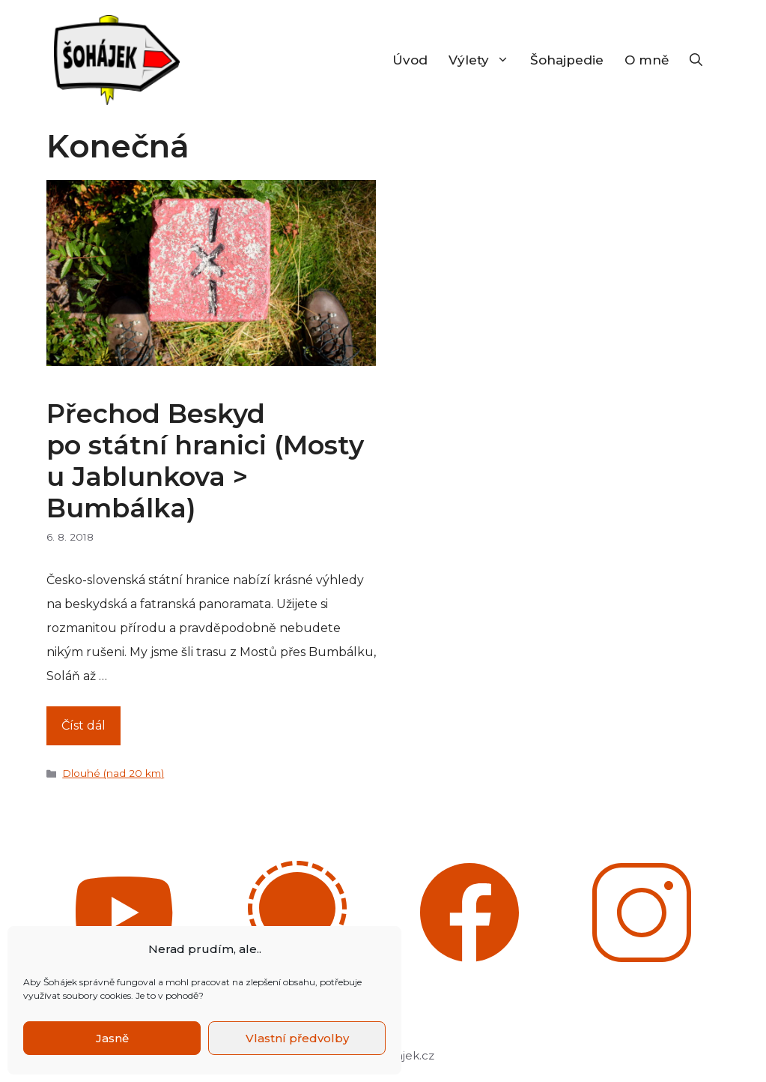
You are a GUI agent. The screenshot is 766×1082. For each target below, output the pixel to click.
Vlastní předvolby (297, 1038)
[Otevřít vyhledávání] (696, 59)
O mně (646, 59)
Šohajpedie (567, 59)
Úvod (410, 59)
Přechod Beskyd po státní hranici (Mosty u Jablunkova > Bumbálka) (205, 460)
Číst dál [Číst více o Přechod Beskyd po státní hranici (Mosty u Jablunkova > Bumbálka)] (83, 725)
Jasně (112, 1038)
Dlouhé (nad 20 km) (113, 773)
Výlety (484, 59)
